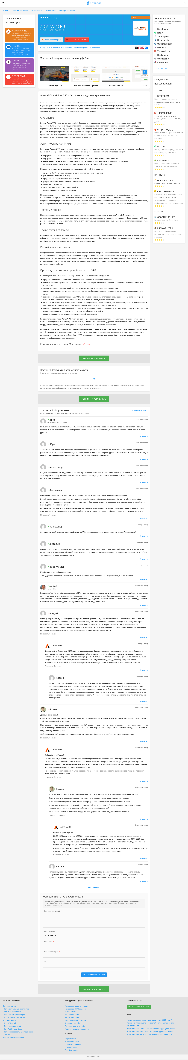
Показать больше (48, 515)
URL (45, 961)
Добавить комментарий (94, 975)
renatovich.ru (52, 589)
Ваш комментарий (52, 911)
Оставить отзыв (139, 411)
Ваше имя (48, 942)
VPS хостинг (66, 48)
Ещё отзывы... (94, 888)
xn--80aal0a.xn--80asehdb (57, 423)
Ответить (144, 436)
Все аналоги (161, 69)
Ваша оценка (49, 932)
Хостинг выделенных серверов (86, 48)
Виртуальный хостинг (50, 48)
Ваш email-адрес (51, 952)
